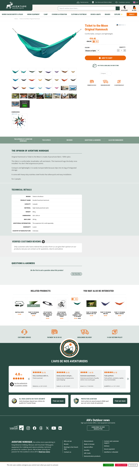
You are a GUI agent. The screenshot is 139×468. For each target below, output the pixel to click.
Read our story (44, 452)
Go (118, 8)
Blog (16, 428)
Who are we (68, 441)
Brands (66, 444)
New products (88, 441)
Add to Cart (107, 58)
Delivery (106, 446)
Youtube (53, 428)
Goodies (86, 450)
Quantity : (122, 47)
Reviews (69, 140)
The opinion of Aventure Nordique (23, 140)
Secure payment (109, 449)
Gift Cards (87, 453)
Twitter (47, 428)
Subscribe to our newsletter (98, 428)
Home (16, 19)
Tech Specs (46, 140)
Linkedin (60, 428)
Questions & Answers (93, 140)
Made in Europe (89, 444)
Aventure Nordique (22, 442)
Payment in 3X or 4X (54, 337)
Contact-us (67, 452)
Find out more (58, 401)
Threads (41, 428)
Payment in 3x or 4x (91, 85)
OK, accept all (108, 465)
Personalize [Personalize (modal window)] (133, 465)
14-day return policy (119, 85)
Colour (87, 47)
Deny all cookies (121, 465)
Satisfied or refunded (111, 452)
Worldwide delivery (105, 85)
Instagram (28, 428)
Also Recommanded (115, 140)
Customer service (24, 337)
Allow (24, 105)
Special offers (88, 447)
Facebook (34, 428)
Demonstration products (92, 456)
